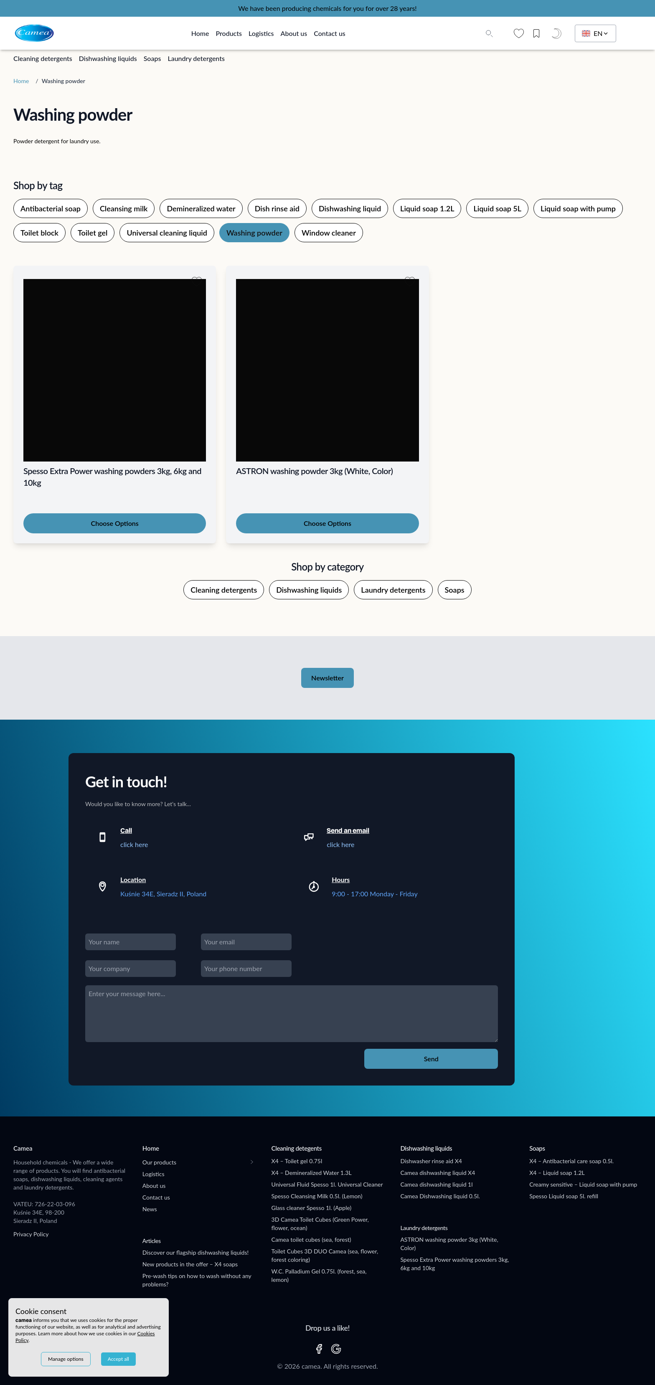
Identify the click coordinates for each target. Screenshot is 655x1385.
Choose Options (115, 523)
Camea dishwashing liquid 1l (436, 1184)
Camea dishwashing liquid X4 (437, 1172)
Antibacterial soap (50, 208)
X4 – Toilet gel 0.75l (297, 1160)
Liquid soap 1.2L (427, 208)
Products (229, 33)
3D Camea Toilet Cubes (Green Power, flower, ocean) (320, 1223)
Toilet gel (92, 232)
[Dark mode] (558, 33)
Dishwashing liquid (350, 208)
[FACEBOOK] (319, 1349)
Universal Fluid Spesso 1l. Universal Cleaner (327, 1184)
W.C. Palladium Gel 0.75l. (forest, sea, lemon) (319, 1275)
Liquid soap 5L (497, 208)
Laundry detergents (196, 58)
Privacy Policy (30, 1234)
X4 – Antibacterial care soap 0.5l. (571, 1160)
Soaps (152, 58)
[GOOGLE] (336, 1349)
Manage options (66, 1359)
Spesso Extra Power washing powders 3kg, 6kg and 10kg (454, 1263)
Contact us (329, 33)
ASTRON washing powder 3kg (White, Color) (449, 1243)
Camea (22, 1148)
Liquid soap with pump (578, 208)
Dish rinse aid (277, 208)
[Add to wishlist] (197, 281)
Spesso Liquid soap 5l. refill (563, 1196)
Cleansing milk (124, 208)
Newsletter (327, 678)
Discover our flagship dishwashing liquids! (195, 1252)
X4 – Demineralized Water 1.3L (312, 1172)
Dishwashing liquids (108, 58)
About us (294, 33)
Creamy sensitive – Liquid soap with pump (583, 1184)
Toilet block (39, 232)
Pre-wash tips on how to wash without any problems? (196, 1280)
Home (200, 33)
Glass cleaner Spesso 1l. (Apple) (312, 1207)
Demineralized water (201, 208)
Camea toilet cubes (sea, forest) (311, 1239)
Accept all (118, 1359)
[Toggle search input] (489, 33)
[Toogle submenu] (252, 1162)
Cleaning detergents (42, 58)
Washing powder (254, 232)
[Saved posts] (539, 33)
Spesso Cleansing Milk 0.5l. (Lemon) (317, 1196)
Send (431, 1059)
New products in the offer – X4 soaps (190, 1264)
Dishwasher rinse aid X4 (431, 1160)
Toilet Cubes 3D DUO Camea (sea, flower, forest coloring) (325, 1255)
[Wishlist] (519, 33)
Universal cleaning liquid (167, 232)
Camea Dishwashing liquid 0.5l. (440, 1196)
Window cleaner (329, 232)
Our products (159, 1162)
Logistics (261, 33)
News (149, 1209)
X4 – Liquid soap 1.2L (557, 1172)
